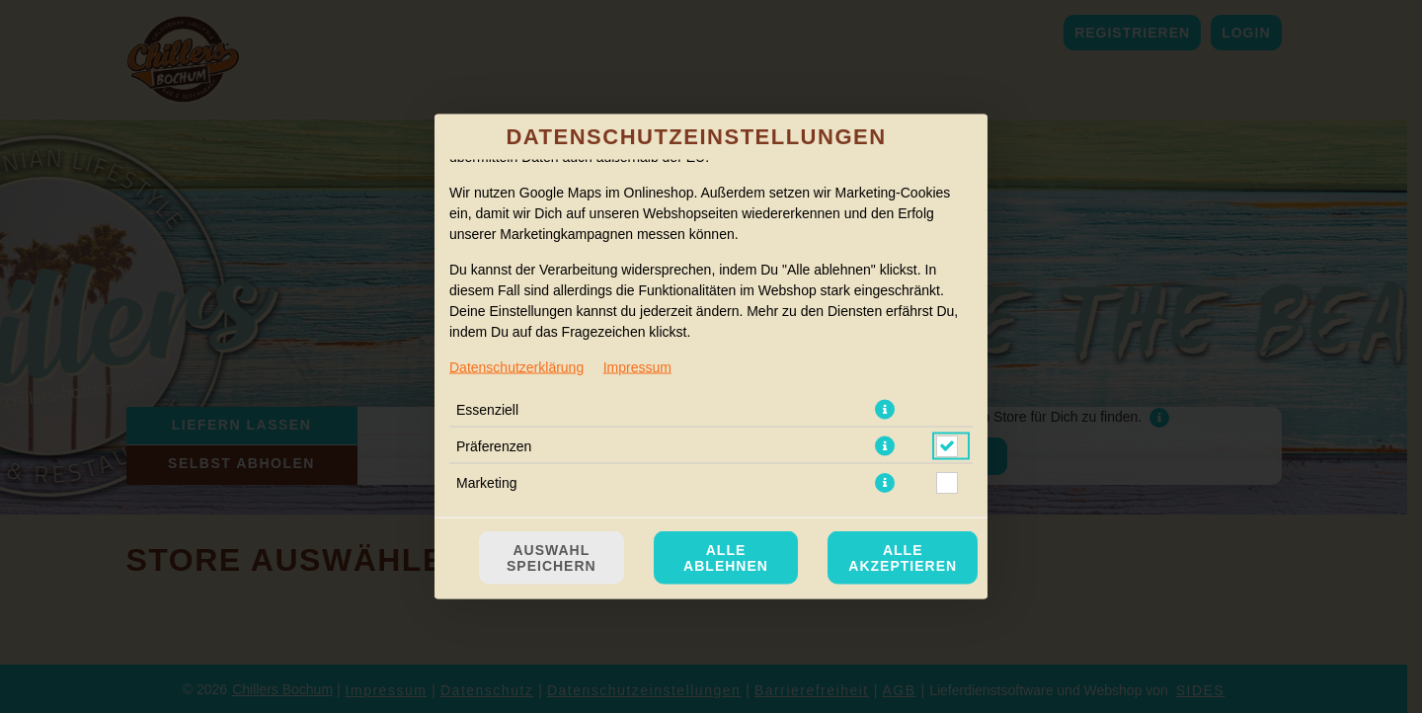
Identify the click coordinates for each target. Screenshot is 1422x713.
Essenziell (487, 410)
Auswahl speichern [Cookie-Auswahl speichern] (551, 558)
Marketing (486, 483)
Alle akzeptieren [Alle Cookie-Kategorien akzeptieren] (902, 558)
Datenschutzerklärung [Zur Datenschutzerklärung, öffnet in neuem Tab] (516, 367)
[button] (885, 410)
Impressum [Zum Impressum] (637, 367)
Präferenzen (493, 446)
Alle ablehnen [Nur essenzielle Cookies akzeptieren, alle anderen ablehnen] (725, 558)
